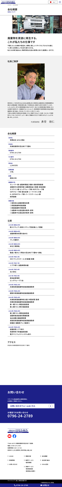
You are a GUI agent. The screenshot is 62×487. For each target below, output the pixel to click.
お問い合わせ (12, 464)
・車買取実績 (28, 469)
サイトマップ (11, 480)
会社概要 (43, 456)
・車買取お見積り (29, 471)
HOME (11, 456)
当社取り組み (45, 460)
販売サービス (29, 460)
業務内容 (27, 456)
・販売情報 (27, 462)
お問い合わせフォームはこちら (22, 406)
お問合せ (44, 485)
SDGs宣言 (44, 464)
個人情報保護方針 (21, 480)
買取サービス (29, 466)
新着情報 (11, 460)
